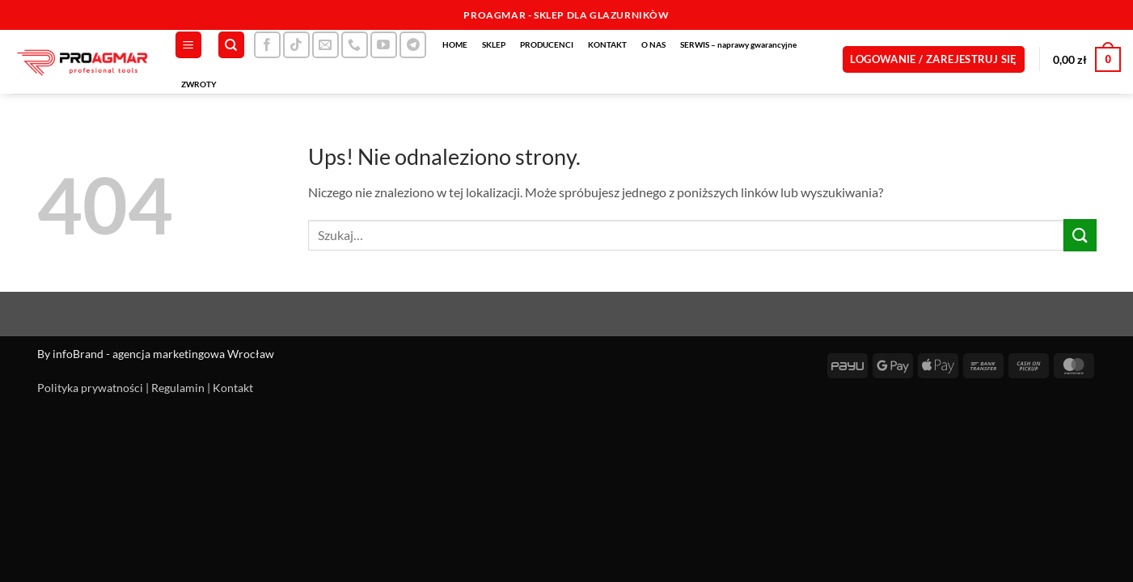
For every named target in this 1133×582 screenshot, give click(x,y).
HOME (454, 44)
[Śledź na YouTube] (383, 45)
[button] (188, 45)
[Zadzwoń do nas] (354, 45)
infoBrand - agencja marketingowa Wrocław (163, 354)
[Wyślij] (1079, 235)
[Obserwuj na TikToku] (296, 45)
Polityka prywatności (90, 387)
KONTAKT (607, 44)
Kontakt (233, 387)
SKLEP (493, 44)
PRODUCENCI (546, 44)
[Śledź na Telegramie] (413, 45)
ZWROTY (199, 84)
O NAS (653, 44)
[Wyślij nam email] (325, 45)
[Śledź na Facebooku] (267, 45)
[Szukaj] (231, 45)
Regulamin (178, 387)
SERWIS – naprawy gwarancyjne (738, 44)
